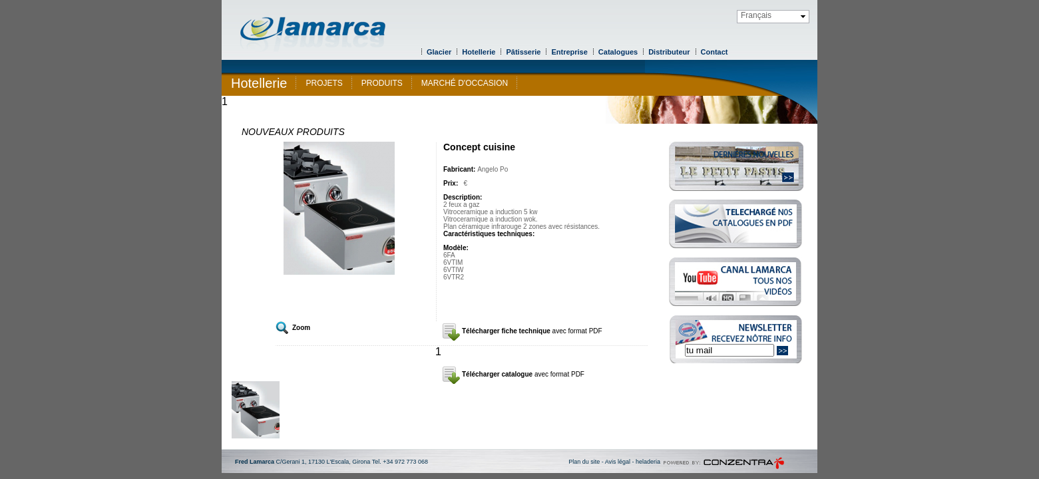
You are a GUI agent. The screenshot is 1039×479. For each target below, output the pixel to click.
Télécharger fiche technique (532, 331)
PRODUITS (382, 83)
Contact (714, 52)
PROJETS (324, 83)
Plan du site (584, 461)
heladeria (648, 461)
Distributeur (669, 52)
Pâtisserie (523, 52)
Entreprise (569, 52)
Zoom (301, 327)
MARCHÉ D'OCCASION (464, 83)
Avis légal (617, 461)
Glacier (439, 52)
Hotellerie (478, 52)
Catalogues (618, 52)
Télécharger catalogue (523, 374)
